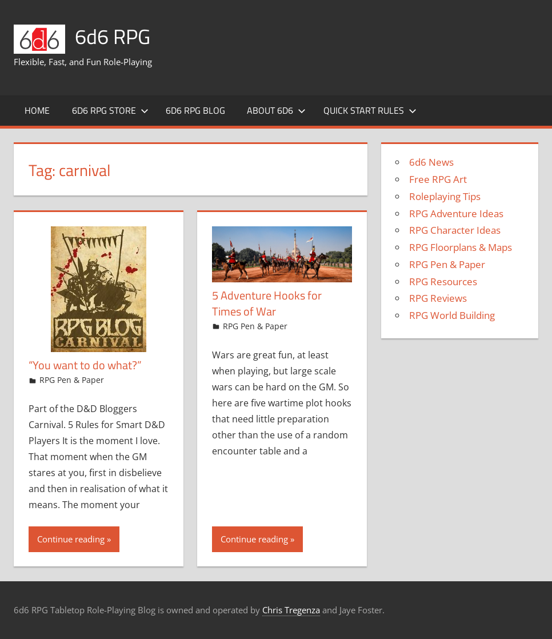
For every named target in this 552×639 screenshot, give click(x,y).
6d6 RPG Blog (195, 110)
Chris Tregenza (291, 610)
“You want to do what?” (85, 365)
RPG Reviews (438, 298)
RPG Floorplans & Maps (460, 247)
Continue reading (71, 539)
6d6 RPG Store (110, 110)
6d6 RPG (112, 36)
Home (37, 110)
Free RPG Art (438, 179)
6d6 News (431, 162)
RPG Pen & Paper (71, 379)
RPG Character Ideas (455, 230)
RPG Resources (443, 281)
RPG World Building (452, 315)
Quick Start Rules (370, 110)
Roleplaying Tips (445, 196)
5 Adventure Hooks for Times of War (267, 303)
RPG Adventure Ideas (456, 213)
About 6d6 (276, 110)
